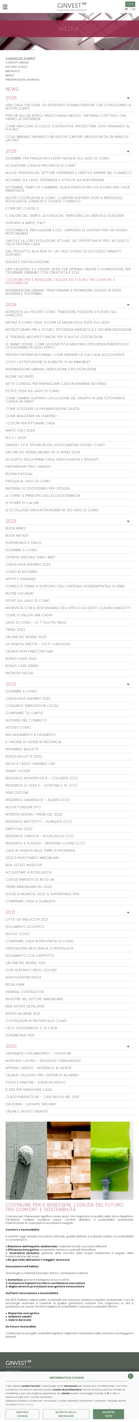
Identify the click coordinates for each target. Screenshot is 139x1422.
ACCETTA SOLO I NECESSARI (66, 1414)
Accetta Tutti (108, 1414)
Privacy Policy (25, 1404)
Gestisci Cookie (22, 1414)
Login (130, 4)
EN (133, 9)
